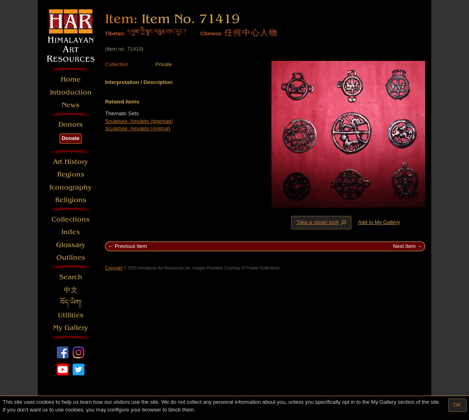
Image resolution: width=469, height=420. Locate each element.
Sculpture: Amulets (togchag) (139, 121)
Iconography (70, 187)
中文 (70, 290)
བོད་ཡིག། (71, 302)
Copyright (114, 268)
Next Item (404, 246)
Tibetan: (115, 33)
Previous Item (131, 246)
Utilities (71, 315)
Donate (71, 138)
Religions (70, 200)
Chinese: (211, 33)
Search (70, 277)
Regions (70, 174)
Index (70, 232)
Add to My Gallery (379, 222)
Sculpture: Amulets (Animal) (137, 128)
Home (71, 79)
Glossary (70, 245)
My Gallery (70, 328)
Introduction (71, 92)
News (71, 105)
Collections (71, 219)
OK (457, 405)
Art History (70, 162)
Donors (70, 124)
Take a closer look (322, 222)
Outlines (70, 257)
